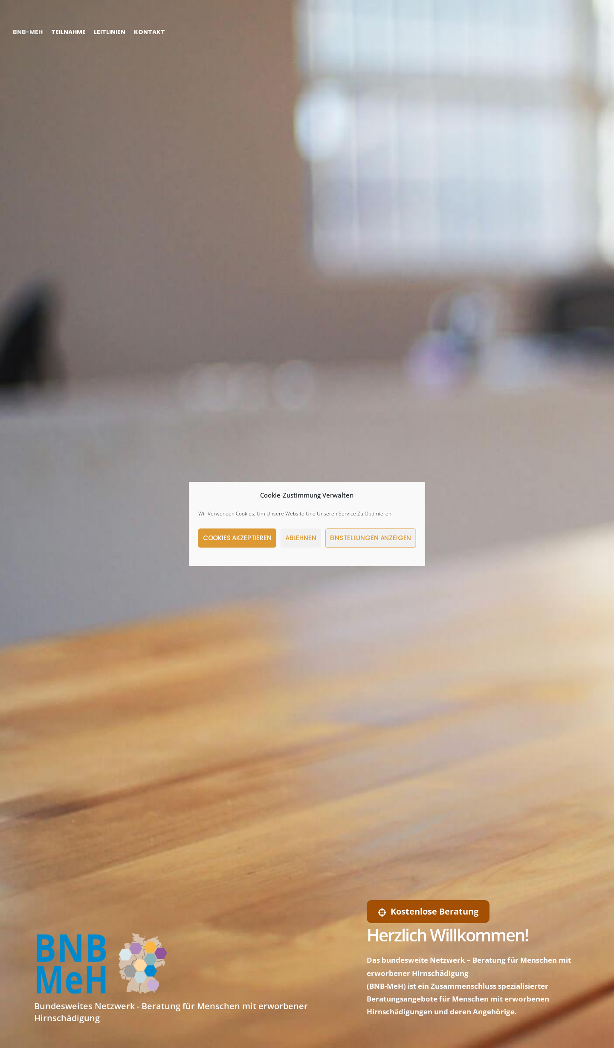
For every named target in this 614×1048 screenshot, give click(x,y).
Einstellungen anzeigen (370, 537)
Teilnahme (68, 31)
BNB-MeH (28, 31)
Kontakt (149, 31)
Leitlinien (109, 31)
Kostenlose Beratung (428, 911)
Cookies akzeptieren (237, 537)
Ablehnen (300, 537)
